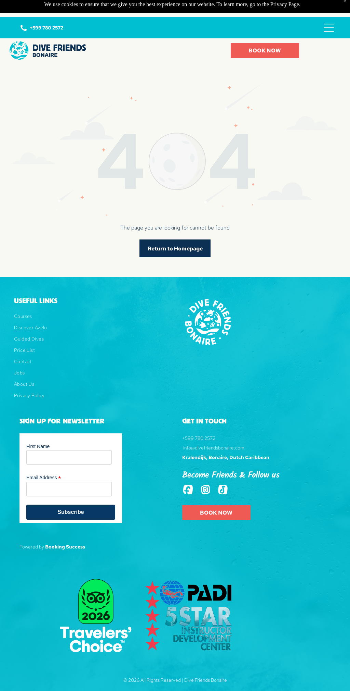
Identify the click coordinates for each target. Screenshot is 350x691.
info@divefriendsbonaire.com (213, 431)
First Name (38, 429)
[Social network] (188, 473)
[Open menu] (329, 10)
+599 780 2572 (198, 421)
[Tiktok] (223, 473)
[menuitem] (91, 301)
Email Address (43, 460)
